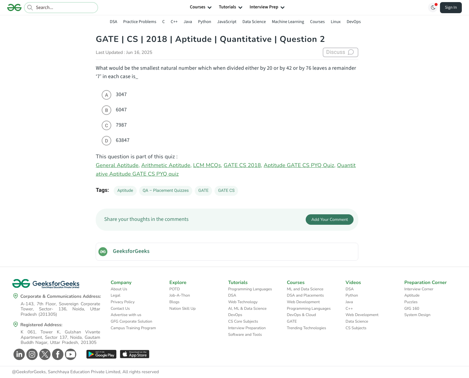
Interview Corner (418, 289)
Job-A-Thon (179, 295)
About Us (119, 289)
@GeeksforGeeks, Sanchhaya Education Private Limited (66, 372)
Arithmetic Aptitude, (166, 165)
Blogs (174, 302)
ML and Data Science (305, 289)
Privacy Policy (123, 302)
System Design (417, 315)
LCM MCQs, (207, 165)
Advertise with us (126, 315)
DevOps (354, 22)
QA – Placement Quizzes (166, 190)
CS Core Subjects (243, 321)
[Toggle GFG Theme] (433, 7)
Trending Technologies (306, 328)
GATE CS (226, 190)
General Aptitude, (118, 165)
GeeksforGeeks (131, 251)
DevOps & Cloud (301, 315)
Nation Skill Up (182, 308)
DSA (113, 22)
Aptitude (125, 190)
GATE (203, 190)
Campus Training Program (133, 328)
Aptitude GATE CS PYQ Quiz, (300, 165)
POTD (174, 289)
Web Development (303, 302)
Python (204, 22)
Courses (317, 22)
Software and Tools (245, 334)
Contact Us (120, 308)
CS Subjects (355, 328)
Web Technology (243, 302)
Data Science (254, 22)
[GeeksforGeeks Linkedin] (18, 354)
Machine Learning (288, 22)
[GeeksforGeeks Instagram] (31, 354)
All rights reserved (140, 372)
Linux (336, 22)
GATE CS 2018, (243, 165)
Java (188, 22)
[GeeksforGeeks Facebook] (57, 354)
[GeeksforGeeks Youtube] (69, 354)
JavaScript (226, 22)
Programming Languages (250, 289)
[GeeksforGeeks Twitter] (44, 354)
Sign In (451, 7)
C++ (174, 22)
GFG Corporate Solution (131, 321)
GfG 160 (411, 308)
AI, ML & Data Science (247, 308)
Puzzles (411, 302)
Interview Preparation (247, 328)
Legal (115, 295)
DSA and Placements (305, 295)
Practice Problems (139, 22)
